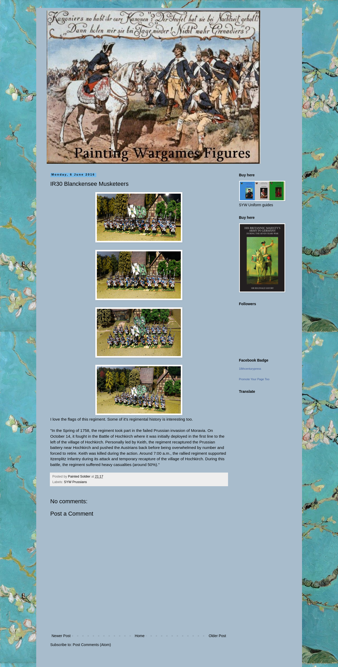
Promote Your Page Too (254, 379)
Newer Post (61, 636)
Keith (141, 442)
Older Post (217, 636)
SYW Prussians (75, 482)
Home (139, 636)
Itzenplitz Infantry (65, 459)
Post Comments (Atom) (92, 645)
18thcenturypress (250, 368)
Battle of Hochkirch (116, 436)
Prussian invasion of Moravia (179, 430)
